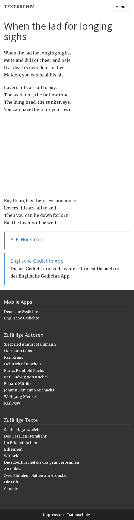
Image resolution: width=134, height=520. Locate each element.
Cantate (11, 488)
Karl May (12, 403)
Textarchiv (19, 6)
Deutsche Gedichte (21, 311)
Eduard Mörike (17, 383)
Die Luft (11, 482)
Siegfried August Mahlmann (30, 344)
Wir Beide (13, 455)
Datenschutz (78, 514)
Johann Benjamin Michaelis (29, 390)
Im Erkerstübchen (20, 442)
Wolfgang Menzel (20, 396)
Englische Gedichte (21, 318)
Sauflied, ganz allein (22, 429)
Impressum (53, 514)
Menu (122, 8)
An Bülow (13, 469)
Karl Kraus (13, 357)
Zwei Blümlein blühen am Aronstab (36, 475)
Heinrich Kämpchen (22, 364)
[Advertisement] (67, 155)
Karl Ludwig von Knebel (26, 377)
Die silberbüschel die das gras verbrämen (41, 462)
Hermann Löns (18, 350)
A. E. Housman (26, 239)
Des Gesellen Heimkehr (25, 436)
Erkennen (13, 449)
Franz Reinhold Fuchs (24, 370)
